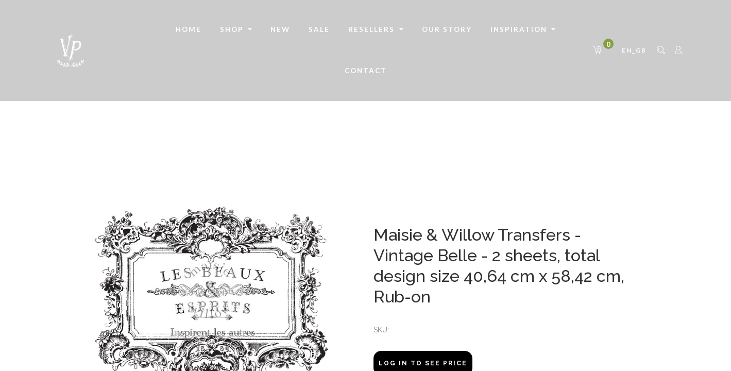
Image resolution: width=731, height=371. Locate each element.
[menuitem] (188, 29)
